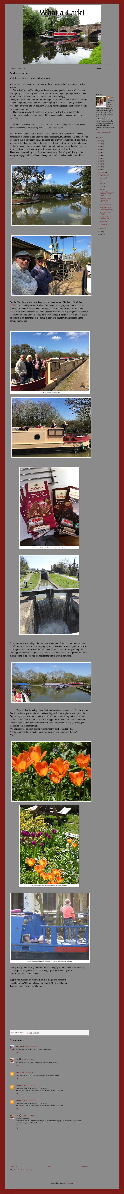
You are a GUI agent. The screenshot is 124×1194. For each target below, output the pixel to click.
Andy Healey (20, 1046)
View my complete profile (103, 132)
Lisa (17, 1059)
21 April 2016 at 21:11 (28, 1059)
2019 (99, 161)
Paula (17, 1072)
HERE (14, 305)
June (101, 183)
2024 (99, 146)
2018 (99, 164)
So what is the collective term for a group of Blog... (106, 193)
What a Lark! (62, 12)
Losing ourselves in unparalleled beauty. (106, 208)
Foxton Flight (103, 221)
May (101, 186)
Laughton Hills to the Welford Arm (105, 218)
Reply (17, 1052)
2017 (99, 167)
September (103, 175)
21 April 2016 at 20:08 (31, 1046)
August (102, 178)
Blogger (70, 1183)
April (101, 189)
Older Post (85, 1166)
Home (49, 1166)
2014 (99, 234)
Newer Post (13, 1166)
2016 (99, 169)
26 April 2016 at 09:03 (30, 1085)
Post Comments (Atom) (25, 1170)
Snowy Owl (19, 1085)
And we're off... (104, 224)
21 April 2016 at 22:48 (26, 1072)
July (101, 181)
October (102, 172)
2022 (99, 152)
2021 (99, 155)
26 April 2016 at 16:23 (28, 1116)
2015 (99, 232)
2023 (99, 149)
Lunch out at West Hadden (104, 213)
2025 (99, 144)
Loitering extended (105, 205)
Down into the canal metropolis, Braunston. (105, 200)
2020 (99, 158)
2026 (99, 141)
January (102, 228)
